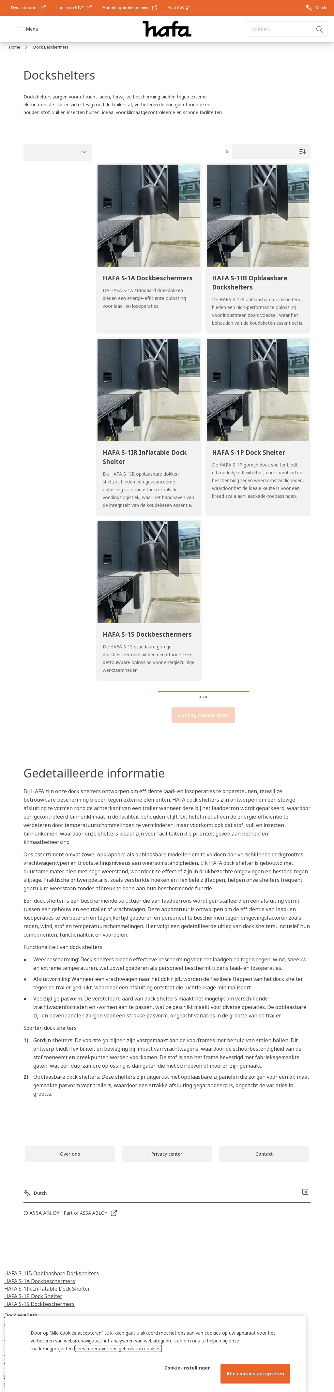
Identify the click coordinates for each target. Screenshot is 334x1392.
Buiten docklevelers (28, 1337)
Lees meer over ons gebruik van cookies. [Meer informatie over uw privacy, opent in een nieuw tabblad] (118, 1375)
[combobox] (286, 29)
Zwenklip (15, 1322)
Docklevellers (21, 1315)
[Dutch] (315, 7)
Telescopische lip (25, 1330)
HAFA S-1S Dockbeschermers (39, 1304)
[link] (29, 8)
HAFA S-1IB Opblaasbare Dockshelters (51, 1273)
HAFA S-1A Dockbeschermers (39, 1281)
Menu (32, 29)
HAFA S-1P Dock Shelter (33, 1296)
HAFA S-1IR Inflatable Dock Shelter (47, 1288)
